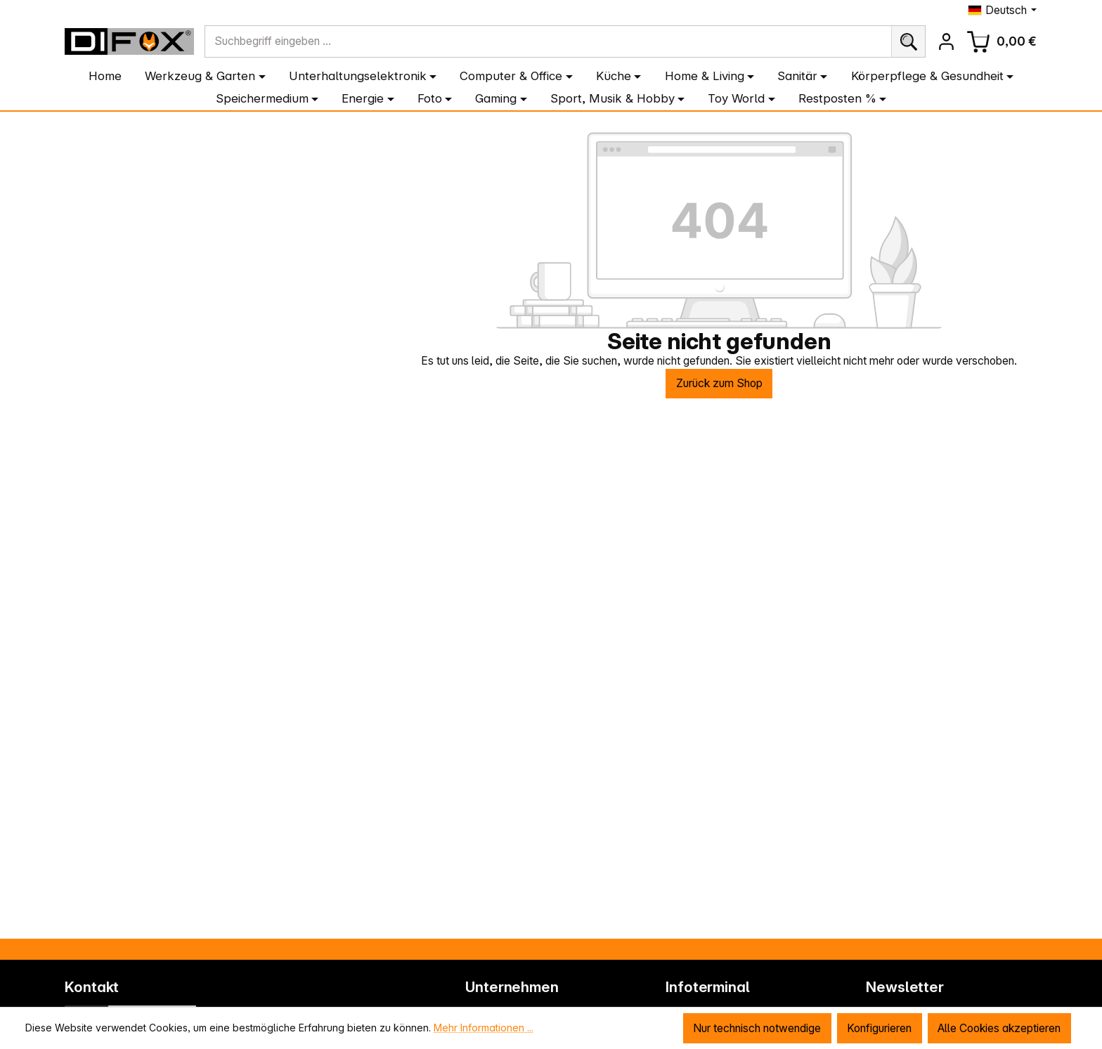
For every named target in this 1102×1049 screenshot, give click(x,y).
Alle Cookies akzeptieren (998, 1028)
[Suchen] (907, 42)
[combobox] (548, 42)
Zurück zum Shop (719, 383)
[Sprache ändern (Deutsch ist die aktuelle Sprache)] (1002, 10)
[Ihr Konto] (946, 41)
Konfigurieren (877, 1028)
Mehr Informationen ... (483, 1028)
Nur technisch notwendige (755, 1028)
